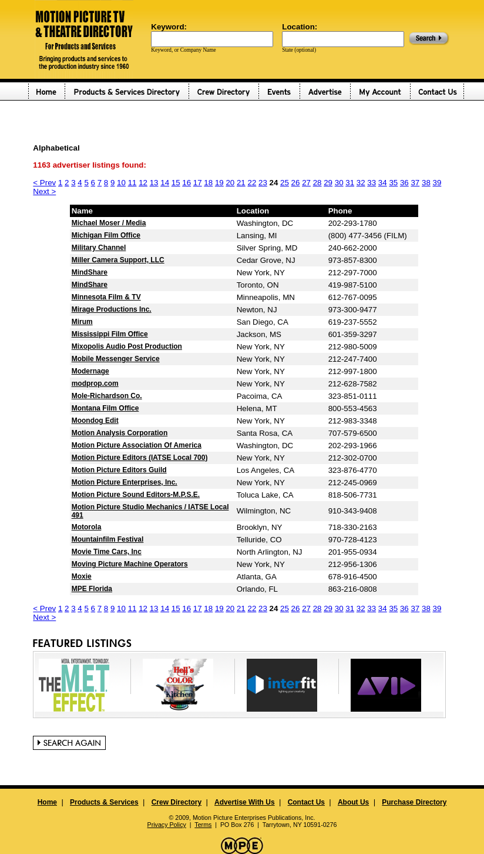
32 (361, 182)
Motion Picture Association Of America (136, 445)
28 (317, 182)
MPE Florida (92, 589)
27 (306, 182)
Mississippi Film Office (110, 334)
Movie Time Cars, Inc (107, 552)
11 (132, 182)
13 (154, 182)
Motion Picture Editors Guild (119, 470)
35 (393, 182)
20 (230, 182)
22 (251, 182)
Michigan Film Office (106, 235)
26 (295, 182)
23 (262, 182)
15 (176, 182)
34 (382, 182)
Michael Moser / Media (109, 223)
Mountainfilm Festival (108, 539)
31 (349, 182)
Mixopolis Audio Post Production (127, 346)
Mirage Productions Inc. (112, 309)
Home (47, 802)
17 (197, 182)
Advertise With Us (244, 802)
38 (426, 182)
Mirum (82, 322)
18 (208, 182)
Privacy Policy (166, 824)
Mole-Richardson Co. (107, 396)
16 (186, 182)
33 (371, 182)
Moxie (82, 576)
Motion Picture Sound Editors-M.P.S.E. (136, 495)
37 (415, 182)
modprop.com (95, 383)
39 (437, 182)
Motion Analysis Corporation (120, 433)
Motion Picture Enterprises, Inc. (124, 482)
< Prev (44, 182)
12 (143, 182)
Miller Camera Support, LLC (118, 260)
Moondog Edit (95, 420)
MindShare (89, 272)
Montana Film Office (105, 408)
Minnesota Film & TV (106, 297)
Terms (202, 824)
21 (241, 182)
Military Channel (99, 247)
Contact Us (306, 802)
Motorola (87, 527)
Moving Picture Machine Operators (130, 564)
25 (284, 182)
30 (339, 182)
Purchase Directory (414, 802)
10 (121, 182)
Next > (44, 191)
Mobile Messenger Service (116, 359)
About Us (353, 802)
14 (164, 182)
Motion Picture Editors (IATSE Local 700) (140, 457)
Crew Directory (176, 802)
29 (328, 182)
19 (219, 182)
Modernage (90, 371)
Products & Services (104, 802)
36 (404, 182)
